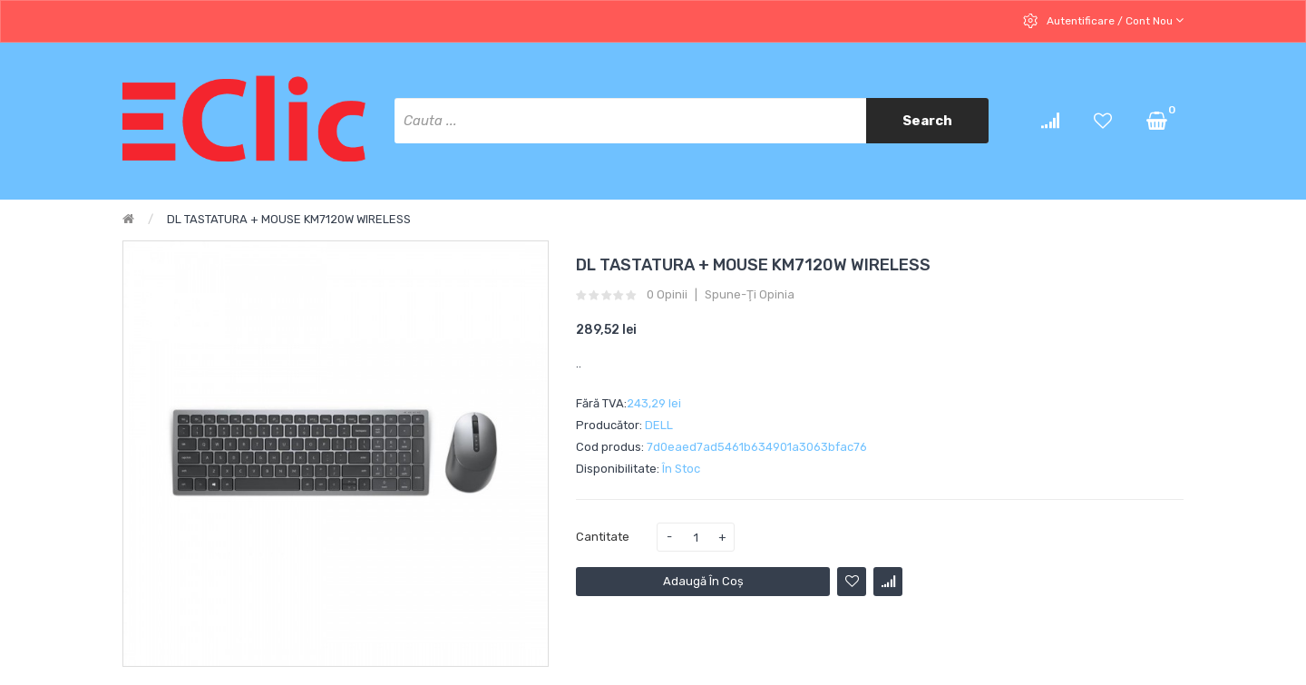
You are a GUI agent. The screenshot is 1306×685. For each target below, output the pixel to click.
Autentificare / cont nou (1114, 20)
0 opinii (667, 294)
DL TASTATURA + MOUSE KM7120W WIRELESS (289, 219)
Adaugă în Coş (703, 581)
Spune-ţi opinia (749, 294)
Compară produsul (887, 581)
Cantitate (602, 536)
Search (927, 121)
